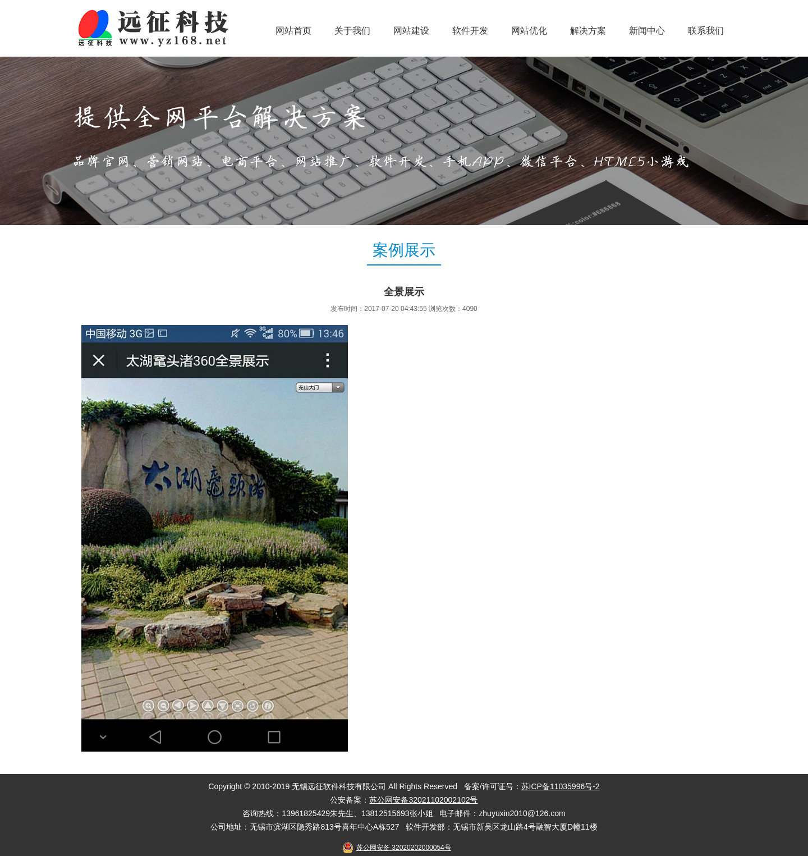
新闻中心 (647, 30)
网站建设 (411, 30)
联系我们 (706, 30)
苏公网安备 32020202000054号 (403, 848)
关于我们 (352, 30)
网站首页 (293, 30)
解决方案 (588, 30)
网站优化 (529, 30)
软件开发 (470, 30)
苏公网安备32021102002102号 (423, 799)
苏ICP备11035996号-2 (560, 786)
